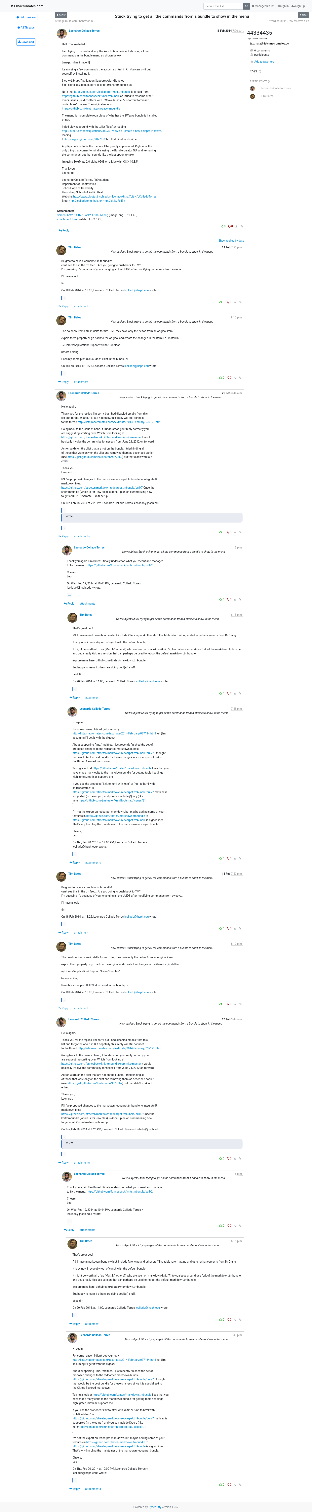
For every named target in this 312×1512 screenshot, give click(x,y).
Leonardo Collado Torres (84, 30)
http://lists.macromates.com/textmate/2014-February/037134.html (114, 733)
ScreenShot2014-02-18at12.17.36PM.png (82, 215)
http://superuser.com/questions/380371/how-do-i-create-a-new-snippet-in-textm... (112, 130)
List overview (26, 17)
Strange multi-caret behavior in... (75, 21)
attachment (81, 306)
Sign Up (298, 6)
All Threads (25, 27)
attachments (82, 536)
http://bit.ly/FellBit (114, 200)
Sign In (283, 6)
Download (26, 41)
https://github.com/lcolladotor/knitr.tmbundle (102, 91)
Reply (64, 230)
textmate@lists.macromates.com (270, 43)
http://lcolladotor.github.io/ (85, 200)
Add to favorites (262, 61)
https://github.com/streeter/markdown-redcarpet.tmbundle (108, 820)
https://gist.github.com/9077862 (85, 139)
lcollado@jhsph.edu (136, 290)
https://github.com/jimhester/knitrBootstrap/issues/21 (112, 800)
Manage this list (263, 6)
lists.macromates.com (26, 6)
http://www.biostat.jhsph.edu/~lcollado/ (98, 196)
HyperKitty (154, 1507)
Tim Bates (74, 247)
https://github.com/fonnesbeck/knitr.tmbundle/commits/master (101, 437)
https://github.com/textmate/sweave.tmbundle (91, 108)
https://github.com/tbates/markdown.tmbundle (122, 768)
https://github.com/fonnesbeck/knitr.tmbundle (90, 96)
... (63, 297)
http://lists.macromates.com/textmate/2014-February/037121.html (119, 422)
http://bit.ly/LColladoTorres (140, 196)
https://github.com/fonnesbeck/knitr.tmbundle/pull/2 (120, 565)
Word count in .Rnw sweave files (289, 21)
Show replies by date (231, 240)
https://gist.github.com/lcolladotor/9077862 (94, 457)
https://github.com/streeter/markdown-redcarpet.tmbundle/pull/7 (102, 487)
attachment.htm (67, 219)
